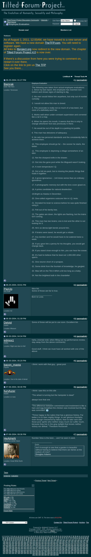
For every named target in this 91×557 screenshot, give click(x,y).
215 (27, 546)
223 (51, 546)
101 (34, 540)
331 (27, 553)
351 (87, 553)
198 (63, 545)
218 (36, 546)
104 (43, 540)
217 (33, 546)
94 (18, 540)
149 (4, 543)
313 (60, 551)
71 (56, 538)
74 (62, 538)
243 (25, 548)
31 (58, 536)
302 (27, 551)
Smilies (6, 499)
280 (48, 550)
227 (63, 546)
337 (45, 553)
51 (14, 538)
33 (63, 536)
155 (22, 543)
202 (75, 545)
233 (81, 546)
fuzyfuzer (9, 391)
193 (48, 545)
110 (60, 540)
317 (72, 551)
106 (49, 540)
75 (64, 538)
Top (87, 522)
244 (27, 548)
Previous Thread (40, 480)
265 (4, 550)
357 (48, 554)
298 (16, 551)
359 (54, 554)
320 (81, 551)
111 (63, 540)
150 (7, 543)
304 (33, 551)
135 (48, 541)
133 (42, 541)
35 (67, 536)
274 (30, 550)
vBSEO (52, 531)
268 (13, 550)
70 (54, 538)
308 (45, 551)
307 (42, 551)
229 (69, 546)
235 (87, 546)
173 (75, 543)
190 (39, 545)
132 (39, 541)
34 (65, 536)
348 (78, 553)
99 (28, 540)
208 (7, 546)
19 (33, 536)
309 (48, 551)
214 (25, 546)
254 (57, 548)
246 (33, 548)
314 (63, 551)
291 (81, 550)
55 (22, 538)
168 (60, 543)
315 (66, 551)
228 (66, 546)
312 (57, 551)
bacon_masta (12, 364)
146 (81, 541)
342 (60, 553)
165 (51, 543)
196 (57, 545)
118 (84, 540)
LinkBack (66, 76)
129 (30, 541)
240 (16, 548)
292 (84, 550)
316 (69, 551)
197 (60, 545)
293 (87, 550)
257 (66, 548)
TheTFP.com (52, 42)
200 (69, 545)
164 (48, 543)
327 (16, 553)
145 (78, 541)
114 (72, 540)
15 (25, 536)
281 (51, 550)
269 (16, 550)
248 (39, 548)
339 (51, 553)
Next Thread (52, 480)
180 (10, 545)
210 (13, 546)
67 (47, 538)
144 (75, 541)
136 (51, 541)
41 (80, 536)
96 (22, 540)
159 (33, 543)
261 (78, 548)
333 (33, 553)
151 (10, 543)
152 (13, 543)
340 (54, 553)
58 (28, 538)
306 (39, 551)
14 (23, 536)
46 (3, 538)
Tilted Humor (11, 22)
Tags (6, 472)
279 (45, 550)
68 (50, 538)
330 (25, 553)
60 (33, 538)
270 (19, 550)
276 (36, 550)
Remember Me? (80, 21)
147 (84, 541)
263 (84, 548)
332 (30, 553)
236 (4, 548)
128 (27, 541)
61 (35, 538)
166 (54, 543)
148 (87, 541)
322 (87, 551)
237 (7, 548)
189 (36, 545)
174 (78, 543)
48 (7, 538)
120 (4, 541)
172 (72, 543)
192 (45, 545)
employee (7, 476)
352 (33, 554)
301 (25, 551)
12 (18, 536)
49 (9, 538)
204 (81, 545)
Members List (66, 30)
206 (87, 545)
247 (36, 548)
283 (57, 550)
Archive (82, 522)
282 (54, 550)
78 (71, 538)
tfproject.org (24, 49)
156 (25, 543)
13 (20, 536)
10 (14, 536)
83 (81, 538)
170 (66, 543)
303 (30, 551)
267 (10, 550)
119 (87, 540)
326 (13, 553)
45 (88, 536)
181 (13, 545)
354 (39, 554)
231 (75, 546)
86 (88, 538)
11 (16, 536)
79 (73, 538)
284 (60, 550)
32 (61, 536)
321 (84, 551)
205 (84, 545)
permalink (82, 80)
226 (60, 546)
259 (72, 548)
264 (87, 548)
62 (37, 538)
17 (29, 536)
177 (87, 543)
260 (75, 548)
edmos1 (9, 340)
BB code (7, 497)
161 (39, 543)
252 (51, 548)
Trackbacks (8, 504)
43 (84, 536)
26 (48, 536)
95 (20, 540)
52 (16, 538)
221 (45, 546)
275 (33, 550)
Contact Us (58, 522)
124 (16, 541)
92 (14, 540)
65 (43, 538)
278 (42, 550)
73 (60, 538)
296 (10, 551)
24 (44, 536)
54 (20, 538)
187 (30, 545)
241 (19, 548)
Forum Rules (8, 511)
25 (46, 536)
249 (42, 548)
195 (54, 545)
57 (26, 538)
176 (84, 543)
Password (56, 24)
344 (66, 553)
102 (37, 540)
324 (7, 553)
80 (75, 538)
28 (52, 536)
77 (69, 538)
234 (84, 546)
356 (45, 554)
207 (4, 546)
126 (22, 541)
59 (31, 538)
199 (66, 545)
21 (37, 536)
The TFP (40, 65)
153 (16, 543)
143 (72, 541)
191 (42, 545)
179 (7, 545)
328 (19, 553)
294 (4, 551)
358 (51, 554)
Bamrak (9, 84)
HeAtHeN (10, 438)
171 (69, 543)
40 (77, 536)
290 (78, 550)
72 (58, 538)
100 (31, 540)
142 (69, 541)
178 (4, 545)
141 (66, 541)
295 (7, 551)
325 (10, 553)
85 (85, 538)
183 (19, 545)
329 (22, 553)
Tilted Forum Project (70, 522)
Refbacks (7, 507)
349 (81, 553)
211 (16, 546)
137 (54, 541)
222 (48, 546)
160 (36, 543)
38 (73, 536)
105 (46, 540)
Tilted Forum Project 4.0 (21, 52)
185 (25, 545)
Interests (44, 20)
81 (77, 538)
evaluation (14, 476)
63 (39, 538)
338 (48, 553)
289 (75, 550)
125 (19, 541)
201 (72, 545)
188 (33, 545)
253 (54, 548)
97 (24, 540)
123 (13, 541)
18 (31, 536)
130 (33, 541)
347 (75, 553)
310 (51, 551)
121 (7, 541)
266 (7, 550)
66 (45, 538)
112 (66, 540)
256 (63, 548)
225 (57, 546)
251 (48, 548)
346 (72, 553)
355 (42, 554)
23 (42, 536)
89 (7, 540)
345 (69, 553)
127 (25, 541)
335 (39, 553)
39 (75, 536)
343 (63, 553)
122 (10, 541)
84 (83, 538)
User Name (56, 20)
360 (57, 554)
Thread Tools (79, 76)
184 (22, 545)
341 (57, 553)
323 (4, 553)
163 (45, 543)
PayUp (8, 289)
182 (16, 545)
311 (54, 551)
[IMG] (5, 500)
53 (18, 538)
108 (54, 540)
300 (22, 551)
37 (71, 536)
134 (45, 541)
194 (51, 545)
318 (75, 551)
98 (26, 540)
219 (39, 546)
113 (69, 540)
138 (57, 541)
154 (19, 543)
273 (27, 550)
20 (35, 536)
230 (72, 546)
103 (40, 540)
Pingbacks (7, 505)
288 (72, 550)
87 (3, 540)
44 (86, 536)
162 (42, 543)
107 (52, 540)
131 (36, 541)
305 (36, 551)
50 (11, 538)
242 (22, 548)
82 (79, 538)
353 (36, 554)
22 (39, 536)
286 (66, 550)
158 (30, 543)
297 (13, 551)
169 (63, 543)
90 (9, 540)
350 (84, 553)
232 (78, 546)
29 (54, 536)
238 (10, 548)
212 (19, 546)
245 (30, 548)
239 (13, 548)
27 (50, 536)
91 (11, 540)
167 (57, 543)
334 (36, 553)
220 (42, 546)
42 (82, 536)
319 (78, 551)
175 (81, 543)
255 (60, 548)
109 (58, 540)
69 (52, 538)
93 (16, 540)
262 (81, 548)
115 (75, 540)
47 (5, 538)
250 (45, 548)
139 (60, 541)
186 (27, 545)
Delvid (8, 322)
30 (56, 536)
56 (24, 538)
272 (25, 550)
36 (69, 536)
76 (66, 538)
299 (19, 551)
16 (27, 536)
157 (27, 543)
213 (22, 546)
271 (22, 550)
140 (63, 541)
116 (78, 540)
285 (63, 550)
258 (69, 548)
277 (39, 550)
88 (5, 540)
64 (41, 538)
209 (10, 546)
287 (69, 550)
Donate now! (24, 30)
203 (78, 545)
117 (81, 540)
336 (42, 553)
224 (54, 546)
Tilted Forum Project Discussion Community (23, 20)
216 (30, 546)
